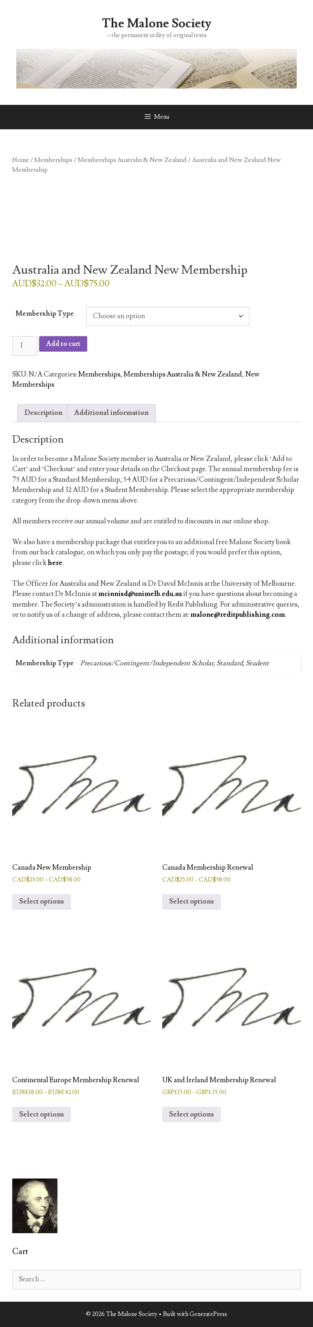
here (55, 562)
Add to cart (63, 343)
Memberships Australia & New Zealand (132, 160)
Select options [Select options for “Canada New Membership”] (41, 901)
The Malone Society (156, 23)
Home (20, 160)
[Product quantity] (24, 346)
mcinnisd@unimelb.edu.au (140, 593)
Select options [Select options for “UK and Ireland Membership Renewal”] (191, 1114)
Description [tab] (43, 412)
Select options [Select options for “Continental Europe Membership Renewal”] (41, 1114)
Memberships (53, 160)
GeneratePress (208, 1314)
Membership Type (44, 313)
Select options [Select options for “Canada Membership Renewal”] (191, 901)
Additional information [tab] (111, 412)
